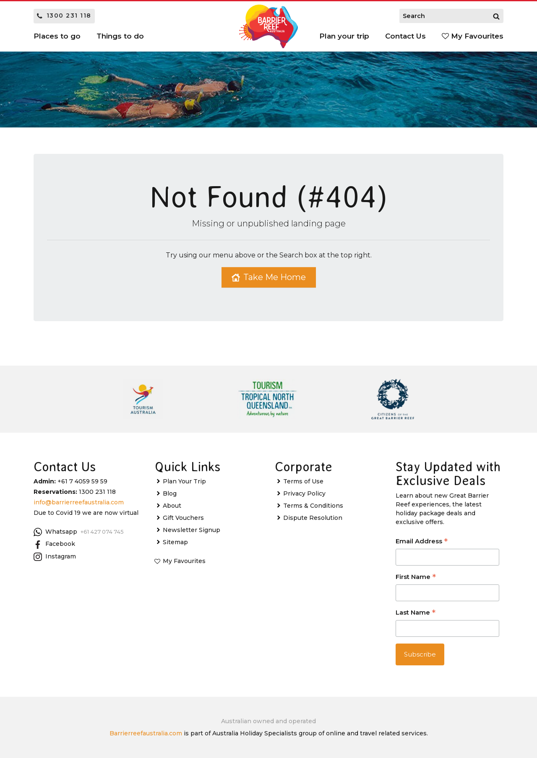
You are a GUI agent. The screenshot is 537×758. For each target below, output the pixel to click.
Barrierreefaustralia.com (145, 733)
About (172, 505)
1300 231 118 (64, 15)
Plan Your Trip (184, 481)
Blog (170, 493)
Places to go (57, 36)
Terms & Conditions (313, 505)
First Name (416, 577)
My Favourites (472, 36)
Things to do (120, 36)
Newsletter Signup (191, 530)
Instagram (55, 557)
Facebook (54, 544)
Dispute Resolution (312, 518)
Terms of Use (303, 481)
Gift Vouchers (183, 518)
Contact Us (405, 36)
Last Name (415, 613)
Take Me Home (269, 277)
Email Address (422, 542)
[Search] (496, 16)
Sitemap (175, 542)
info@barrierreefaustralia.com (79, 502)
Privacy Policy (304, 493)
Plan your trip (344, 36)
